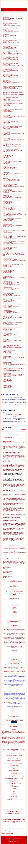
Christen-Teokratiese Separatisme (14, 760)
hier (22, 450)
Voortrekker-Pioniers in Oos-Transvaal (14, 799)
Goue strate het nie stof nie (14, 786)
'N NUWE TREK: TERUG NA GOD (17, 671)
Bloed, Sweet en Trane (16, 541)
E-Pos (14, 412)
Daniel (14, 768)
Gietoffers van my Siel (14, 708)
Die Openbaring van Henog (14, 780)
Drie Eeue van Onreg (14, 794)
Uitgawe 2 (14, 607)
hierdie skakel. (22, 448)
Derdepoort (14, 788)
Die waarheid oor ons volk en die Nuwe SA (14, 755)
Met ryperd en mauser (14, 785)
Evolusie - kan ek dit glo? (14, 770)
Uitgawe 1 (14, 606)
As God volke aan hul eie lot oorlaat (14, 753)
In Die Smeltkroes (17, 529)
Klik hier (4, 740)
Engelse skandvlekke (14, 798)
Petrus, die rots (14, 771)
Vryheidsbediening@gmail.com (15, 581)
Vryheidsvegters (6, 511)
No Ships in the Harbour (14, 765)
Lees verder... (14, 721)
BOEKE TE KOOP (14, 716)
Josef (14, 791)
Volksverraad (8, 757)
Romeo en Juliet (14, 773)
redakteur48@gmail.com (14, 598)
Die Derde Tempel (14, 781)
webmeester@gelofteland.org (14, 551)
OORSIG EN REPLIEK (14, 601)
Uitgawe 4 (14, 609)
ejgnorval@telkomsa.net (8, 441)
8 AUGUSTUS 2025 (8, 410)
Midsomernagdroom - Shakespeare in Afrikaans (14, 778)
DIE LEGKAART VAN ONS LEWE (14, 622)
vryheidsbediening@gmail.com (9, 686)
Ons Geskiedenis (14, 796)
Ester (14, 775)
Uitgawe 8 (14, 615)
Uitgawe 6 (14, 612)
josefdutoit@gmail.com (13, 670)
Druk (11, 412)
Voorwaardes (16, 841)
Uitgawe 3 (14, 608)
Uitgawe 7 (14, 613)
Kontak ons (11, 841)
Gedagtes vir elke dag (17, 397)
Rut (14, 793)
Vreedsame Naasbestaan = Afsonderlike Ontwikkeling (14, 763)
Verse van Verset (14, 762)
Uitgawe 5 (14, 611)
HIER (11, 470)
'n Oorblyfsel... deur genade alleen (14, 758)
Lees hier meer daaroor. (10, 504)
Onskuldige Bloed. (15, 520)
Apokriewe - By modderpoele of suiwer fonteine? (14, 776)
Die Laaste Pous (14, 789)
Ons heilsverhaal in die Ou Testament (14, 766)
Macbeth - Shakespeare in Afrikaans (14, 783)
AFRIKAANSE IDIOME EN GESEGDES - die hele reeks (15, 822)
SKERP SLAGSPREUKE (17, 813)
